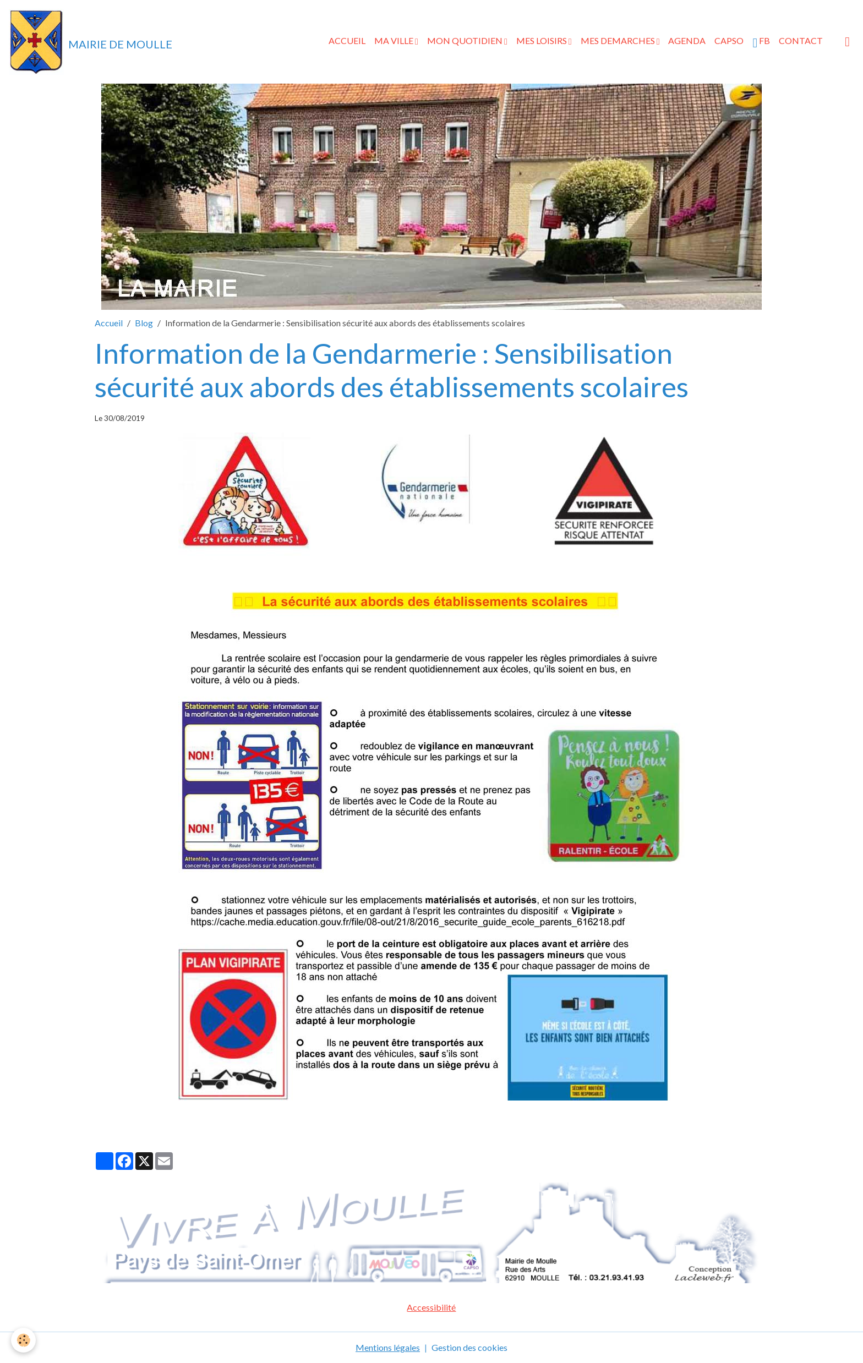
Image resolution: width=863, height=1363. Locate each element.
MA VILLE (394, 40)
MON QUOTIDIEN (465, 40)
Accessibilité (431, 1307)
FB (761, 42)
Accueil (109, 323)
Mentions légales (388, 1347)
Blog (144, 323)
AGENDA (687, 40)
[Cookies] (23, 1340)
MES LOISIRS (542, 40)
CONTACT (801, 40)
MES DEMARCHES (619, 40)
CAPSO (729, 40)
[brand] (90, 42)
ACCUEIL (347, 40)
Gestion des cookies (469, 1347)
